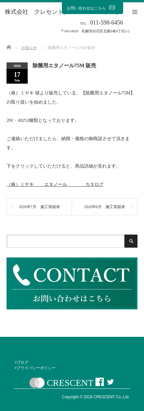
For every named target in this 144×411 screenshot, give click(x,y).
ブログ (22, 362)
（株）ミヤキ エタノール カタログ (55, 184)
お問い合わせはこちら (92, 7)
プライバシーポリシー (36, 368)
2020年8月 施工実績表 (104, 207)
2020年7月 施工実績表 (39, 207)
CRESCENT (70, 383)
